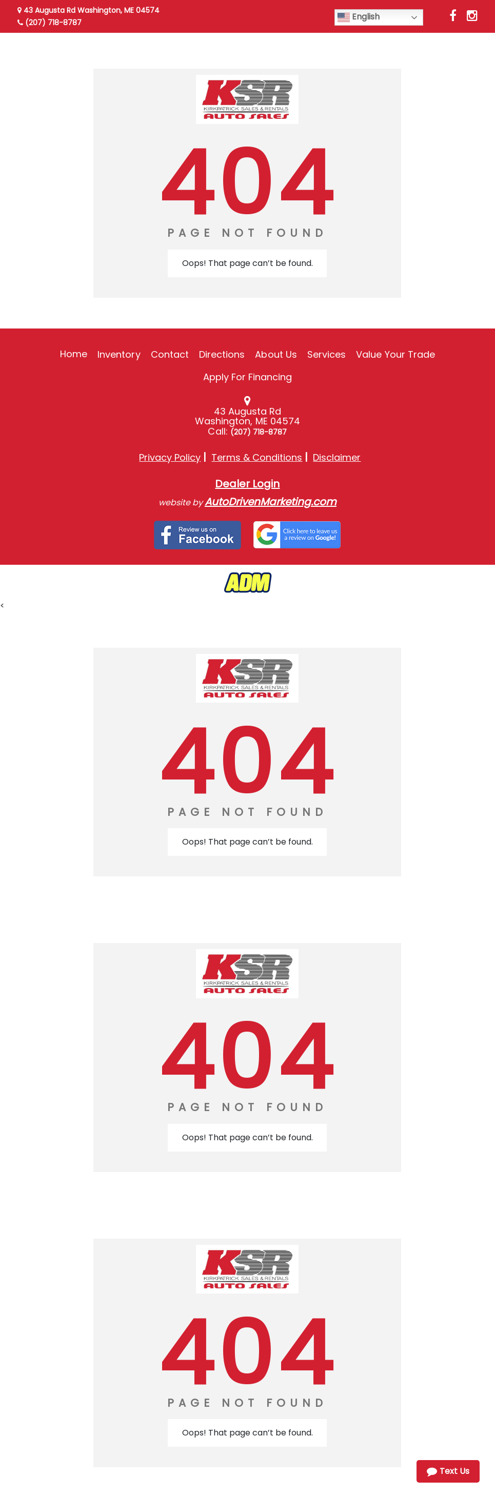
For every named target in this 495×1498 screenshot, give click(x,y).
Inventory (118, 354)
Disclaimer (337, 457)
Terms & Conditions (256, 457)
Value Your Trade (395, 354)
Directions (222, 354)
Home (73, 353)
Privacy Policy (170, 457)
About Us (275, 354)
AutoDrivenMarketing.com (270, 502)
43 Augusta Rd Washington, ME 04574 (88, 10)
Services (326, 354)
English (359, 17)
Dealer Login (247, 484)
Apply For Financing (247, 377)
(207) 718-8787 (49, 22)
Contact (170, 354)
